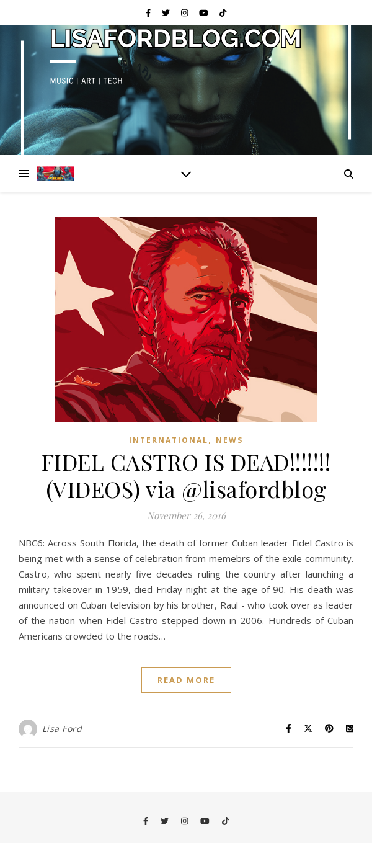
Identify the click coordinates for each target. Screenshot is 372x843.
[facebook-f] (149, 12)
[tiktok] (222, 12)
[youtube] (204, 12)
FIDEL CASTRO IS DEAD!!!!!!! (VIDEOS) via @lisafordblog (186, 475)
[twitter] (167, 12)
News (229, 440)
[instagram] (185, 12)
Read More (186, 679)
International (168, 440)
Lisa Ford (62, 728)
